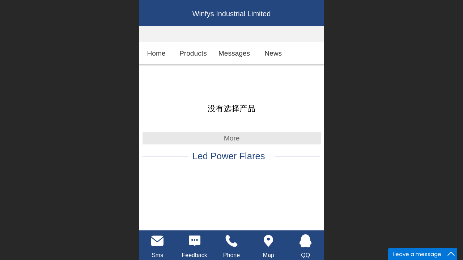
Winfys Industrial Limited (231, 14)
